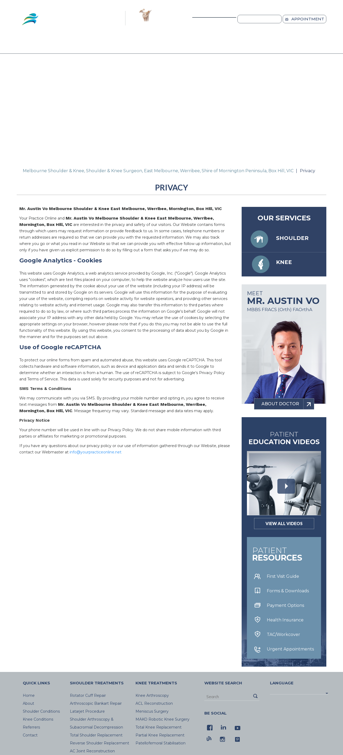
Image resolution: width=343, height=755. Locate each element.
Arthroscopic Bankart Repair (96, 703)
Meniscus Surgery (152, 711)
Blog (238, 45)
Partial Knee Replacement (160, 735)
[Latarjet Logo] (145, 18)
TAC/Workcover (283, 634)
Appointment (307, 18)
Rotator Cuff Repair (88, 695)
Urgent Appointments (290, 649)
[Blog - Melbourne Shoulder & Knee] (209, 738)
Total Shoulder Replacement (96, 735)
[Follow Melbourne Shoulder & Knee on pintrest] (236, 738)
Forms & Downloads (288, 590)
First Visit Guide (283, 576)
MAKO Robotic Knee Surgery (162, 719)
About (48, 45)
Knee (284, 262)
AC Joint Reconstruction (92, 751)
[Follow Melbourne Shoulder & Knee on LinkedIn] (223, 727)
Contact (272, 45)
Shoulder (292, 238)
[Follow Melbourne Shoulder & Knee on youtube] (236, 727)
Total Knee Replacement (159, 727)
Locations (262, 18)
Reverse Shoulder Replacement (99, 743)
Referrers (201, 45)
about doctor (287, 404)
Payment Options (285, 605)
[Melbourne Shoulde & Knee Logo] (70, 18)
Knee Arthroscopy (152, 695)
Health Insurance (285, 619)
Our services (284, 218)
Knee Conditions (154, 45)
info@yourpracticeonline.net (95, 452)
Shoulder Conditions (94, 45)
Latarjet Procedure (87, 711)
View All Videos (284, 523)
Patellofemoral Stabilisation (161, 743)
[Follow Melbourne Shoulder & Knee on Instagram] (223, 738)
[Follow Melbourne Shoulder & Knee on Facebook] (209, 727)
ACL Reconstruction (154, 703)
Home (26, 45)
